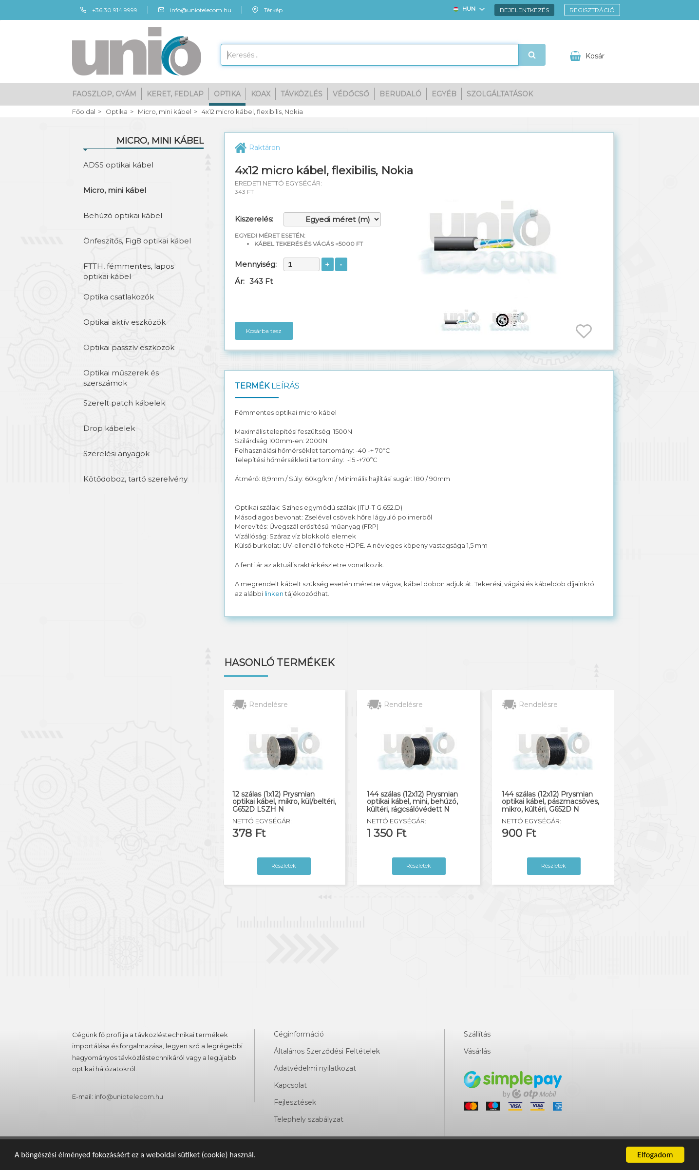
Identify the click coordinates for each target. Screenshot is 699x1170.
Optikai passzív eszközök (128, 347)
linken (273, 593)
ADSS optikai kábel (118, 164)
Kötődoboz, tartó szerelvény (135, 478)
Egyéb (444, 93)
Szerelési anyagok (116, 453)
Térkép (267, 10)
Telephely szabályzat (308, 1119)
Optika (227, 93)
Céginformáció (299, 1034)
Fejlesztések (295, 1102)
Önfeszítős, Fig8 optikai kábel (137, 240)
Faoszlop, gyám (104, 93)
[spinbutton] (301, 264)
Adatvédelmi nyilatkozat (315, 1068)
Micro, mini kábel (164, 112)
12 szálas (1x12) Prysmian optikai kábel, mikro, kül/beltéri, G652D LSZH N (284, 802)
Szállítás (477, 1034)
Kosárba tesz (264, 330)
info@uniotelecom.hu (194, 10)
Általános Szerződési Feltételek (327, 1051)
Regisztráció (592, 9)
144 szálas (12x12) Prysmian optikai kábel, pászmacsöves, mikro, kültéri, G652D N (550, 802)
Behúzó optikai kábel (122, 215)
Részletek (283, 865)
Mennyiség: (256, 264)
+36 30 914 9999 (108, 10)
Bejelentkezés (524, 9)
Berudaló (400, 93)
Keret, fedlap (175, 93)
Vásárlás (477, 1051)
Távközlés (301, 93)
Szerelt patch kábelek (124, 403)
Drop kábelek (109, 428)
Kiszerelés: (254, 218)
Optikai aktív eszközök (124, 322)
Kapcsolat (290, 1085)
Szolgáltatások (500, 93)
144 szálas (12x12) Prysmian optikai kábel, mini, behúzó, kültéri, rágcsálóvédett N (412, 802)
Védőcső (351, 93)
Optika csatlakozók (118, 296)
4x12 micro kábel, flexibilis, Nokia (252, 112)
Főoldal (83, 112)
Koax (260, 93)
